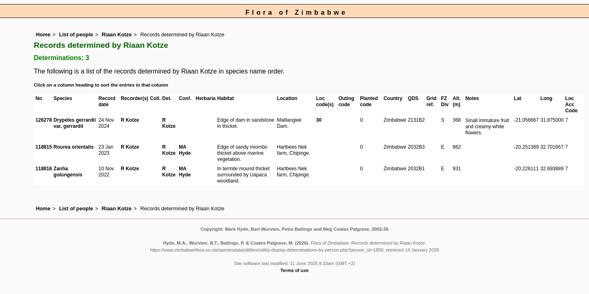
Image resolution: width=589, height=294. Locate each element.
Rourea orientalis (74, 147)
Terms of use (295, 270)
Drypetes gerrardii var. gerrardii (75, 123)
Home (43, 34)
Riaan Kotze (117, 34)
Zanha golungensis (68, 172)
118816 (44, 169)
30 (318, 120)
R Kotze (130, 120)
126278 (44, 120)
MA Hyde (185, 150)
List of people (76, 34)
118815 (44, 147)
